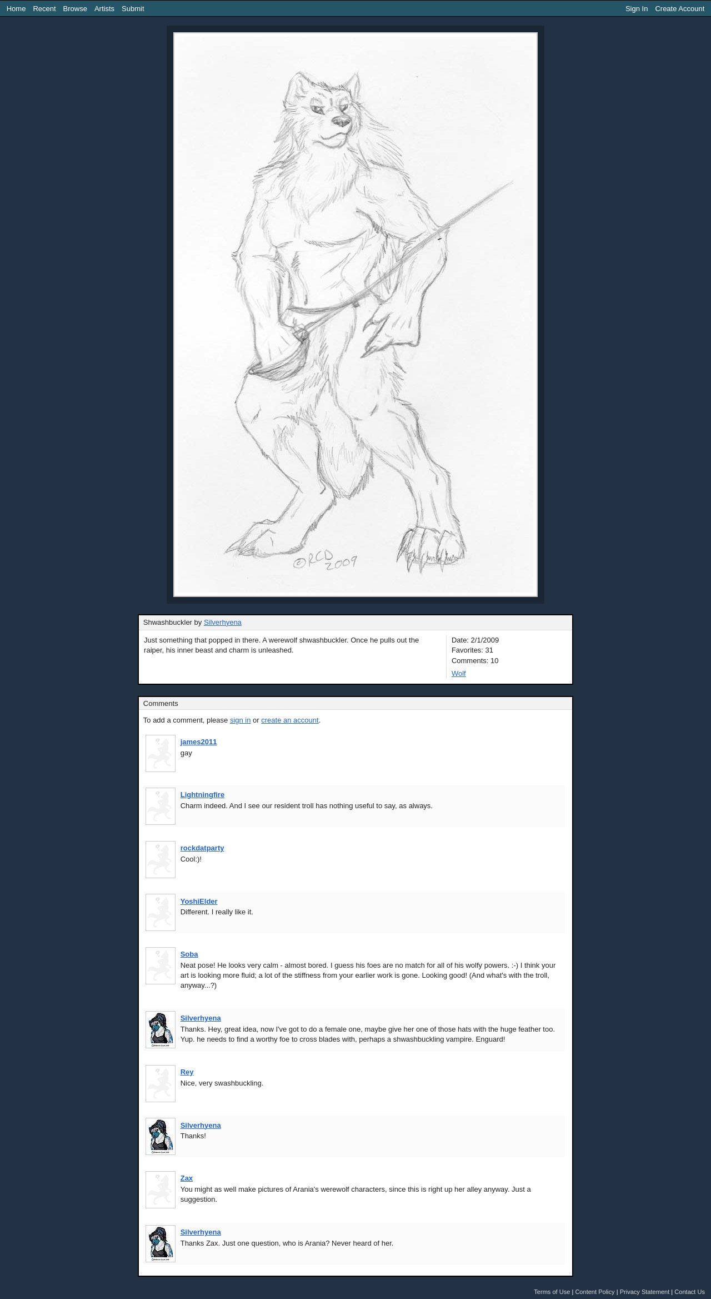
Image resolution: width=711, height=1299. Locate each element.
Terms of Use (552, 1291)
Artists (104, 8)
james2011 (199, 742)
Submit (133, 8)
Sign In (636, 8)
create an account (289, 720)
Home (16, 8)
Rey (187, 1072)
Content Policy (594, 1291)
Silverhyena (223, 622)
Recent (44, 8)
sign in (240, 720)
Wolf (459, 673)
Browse (75, 8)
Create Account (679, 8)
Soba (189, 954)
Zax (187, 1178)
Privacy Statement (645, 1291)
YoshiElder (199, 901)
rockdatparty (202, 848)
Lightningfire (202, 794)
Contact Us (689, 1291)
